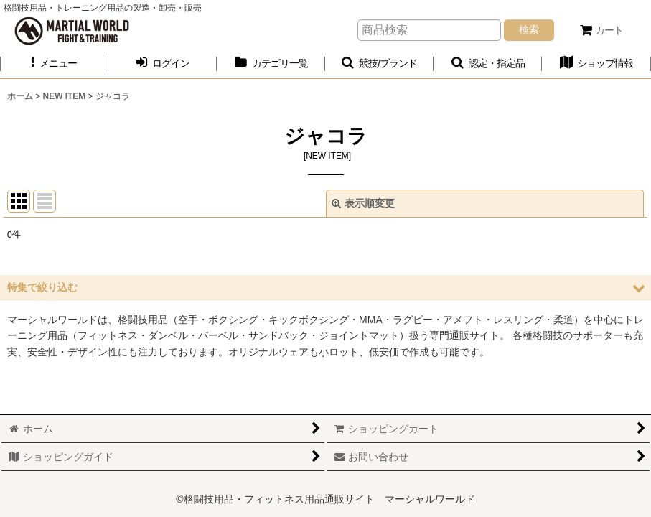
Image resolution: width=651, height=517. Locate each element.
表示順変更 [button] (363, 203)
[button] (54, 63)
